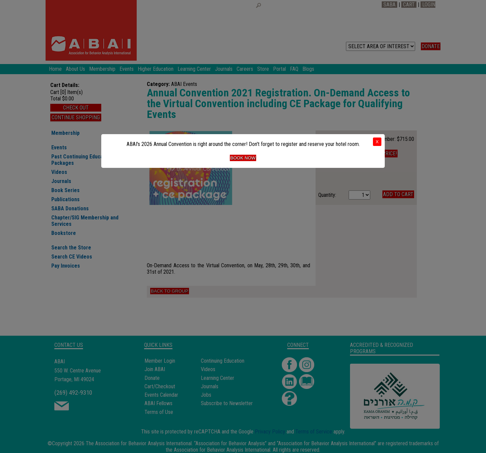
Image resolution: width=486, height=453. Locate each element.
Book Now (243, 157)
